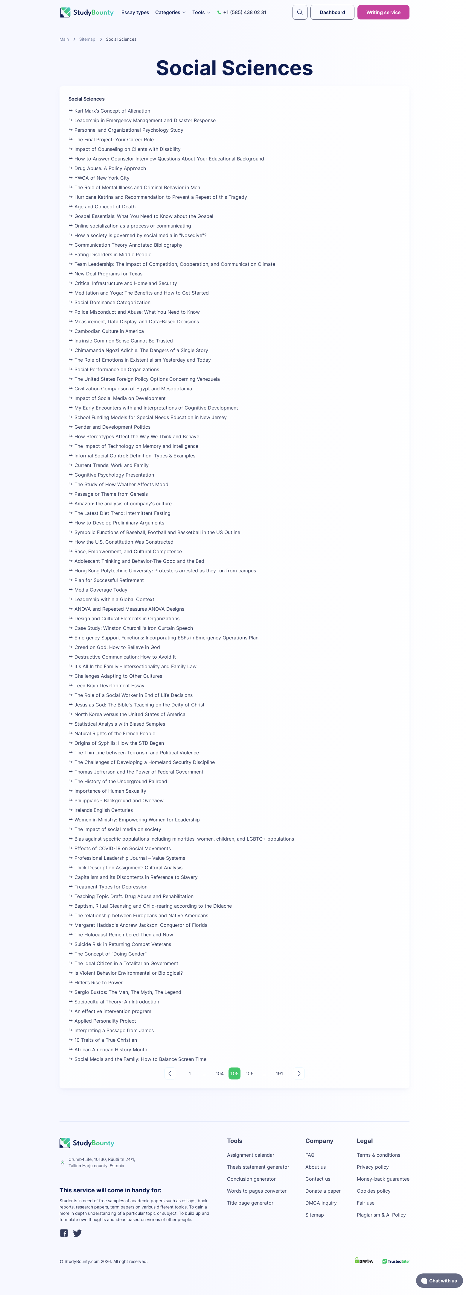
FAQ (309, 1155)
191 (279, 1073)
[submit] (300, 12)
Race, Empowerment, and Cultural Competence (125, 551)
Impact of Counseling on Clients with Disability (124, 149)
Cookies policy (374, 1191)
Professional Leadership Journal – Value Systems (126, 858)
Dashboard (332, 12)
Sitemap (87, 39)
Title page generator (250, 1203)
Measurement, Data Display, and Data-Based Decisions (133, 321)
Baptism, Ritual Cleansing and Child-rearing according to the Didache (150, 906)
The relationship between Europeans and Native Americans (138, 915)
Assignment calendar (250, 1155)
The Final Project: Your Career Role (111, 139)
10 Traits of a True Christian (102, 1040)
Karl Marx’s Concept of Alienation (109, 111)
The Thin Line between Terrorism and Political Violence (133, 753)
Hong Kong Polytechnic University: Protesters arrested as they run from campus (162, 571)
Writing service (383, 12)
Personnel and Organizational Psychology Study (125, 130)
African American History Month (107, 1050)
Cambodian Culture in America (106, 331)
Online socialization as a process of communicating (129, 226)
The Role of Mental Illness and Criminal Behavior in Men (134, 187)
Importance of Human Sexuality (107, 791)
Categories (170, 12)
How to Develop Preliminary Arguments (116, 523)
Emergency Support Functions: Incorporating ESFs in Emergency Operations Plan (163, 638)
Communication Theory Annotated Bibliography (125, 245)
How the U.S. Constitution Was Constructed (120, 542)
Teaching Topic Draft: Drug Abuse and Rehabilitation (131, 896)
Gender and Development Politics (109, 427)
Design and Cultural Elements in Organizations (123, 618)
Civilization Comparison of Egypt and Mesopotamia (130, 389)
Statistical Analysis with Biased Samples (116, 724)
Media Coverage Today (97, 590)
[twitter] (77, 1234)
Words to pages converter (257, 1191)
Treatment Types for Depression (107, 887)
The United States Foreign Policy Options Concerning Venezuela (144, 379)
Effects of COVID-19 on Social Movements (119, 848)
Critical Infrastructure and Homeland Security (122, 283)
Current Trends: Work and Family (108, 465)
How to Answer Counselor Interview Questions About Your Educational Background (166, 159)
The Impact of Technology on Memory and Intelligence (133, 446)
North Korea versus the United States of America (126, 714)
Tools (201, 12)
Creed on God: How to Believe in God (114, 647)
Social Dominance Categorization (109, 302)
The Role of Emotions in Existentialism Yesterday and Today (139, 360)
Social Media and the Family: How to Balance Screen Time (137, 1059)
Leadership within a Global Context (111, 599)
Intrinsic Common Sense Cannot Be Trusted (120, 341)
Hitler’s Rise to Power (95, 982)
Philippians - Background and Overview (116, 800)
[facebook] (64, 1234)
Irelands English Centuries (100, 810)
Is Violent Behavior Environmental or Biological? (125, 973)
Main (64, 39)
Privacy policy (373, 1167)
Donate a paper (323, 1191)
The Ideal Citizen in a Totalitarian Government (123, 963)
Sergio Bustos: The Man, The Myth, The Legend (124, 992)
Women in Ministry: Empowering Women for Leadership (134, 820)
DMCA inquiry (321, 1203)
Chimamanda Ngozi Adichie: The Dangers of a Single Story (138, 350)
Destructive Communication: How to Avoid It (122, 657)
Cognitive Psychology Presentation (111, 475)
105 (234, 1073)
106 (250, 1073)
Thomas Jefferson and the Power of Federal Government (135, 772)
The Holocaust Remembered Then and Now (120, 935)
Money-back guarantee (383, 1179)
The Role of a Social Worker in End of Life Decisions (130, 695)
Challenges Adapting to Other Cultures (115, 676)
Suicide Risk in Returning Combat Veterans (119, 944)
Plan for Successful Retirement (106, 580)
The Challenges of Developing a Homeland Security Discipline (141, 762)
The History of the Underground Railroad (117, 781)
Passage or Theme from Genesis (108, 494)
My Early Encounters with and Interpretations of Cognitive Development (153, 408)
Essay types (135, 12)
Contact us (317, 1179)
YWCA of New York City (99, 178)
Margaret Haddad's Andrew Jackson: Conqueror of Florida (138, 925)
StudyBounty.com (82, 1261)
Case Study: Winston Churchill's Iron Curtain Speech (130, 628)
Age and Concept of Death (101, 207)
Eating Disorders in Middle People (109, 254)
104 (220, 1073)
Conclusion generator (251, 1179)
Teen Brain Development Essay (106, 686)
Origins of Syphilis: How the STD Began (116, 743)
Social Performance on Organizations (113, 369)
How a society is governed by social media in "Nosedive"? (137, 235)
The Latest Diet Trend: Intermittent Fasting (119, 513)
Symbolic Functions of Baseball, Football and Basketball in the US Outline (154, 532)
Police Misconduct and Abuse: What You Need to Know (134, 312)
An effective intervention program (109, 1011)
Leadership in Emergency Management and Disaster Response (142, 120)
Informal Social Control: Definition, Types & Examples (131, 456)
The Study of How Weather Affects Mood (118, 484)
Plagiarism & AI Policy (381, 1215)
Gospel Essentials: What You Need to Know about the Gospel (140, 216)
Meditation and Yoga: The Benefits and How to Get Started (138, 293)
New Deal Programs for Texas (105, 274)
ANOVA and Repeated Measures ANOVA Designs (126, 609)
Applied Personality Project (102, 1021)
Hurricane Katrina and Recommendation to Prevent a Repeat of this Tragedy (157, 197)
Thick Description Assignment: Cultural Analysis (125, 868)
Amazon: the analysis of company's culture (120, 504)
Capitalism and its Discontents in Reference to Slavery (133, 877)
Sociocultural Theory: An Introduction (113, 1002)
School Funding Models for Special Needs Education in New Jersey (147, 417)
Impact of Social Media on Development (117, 398)
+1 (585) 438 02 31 (242, 12)
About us (315, 1167)
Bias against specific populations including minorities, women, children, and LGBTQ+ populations (181, 839)
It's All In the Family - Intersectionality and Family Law (132, 666)
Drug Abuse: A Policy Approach (107, 168)
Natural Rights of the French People (111, 733)
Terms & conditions (378, 1155)
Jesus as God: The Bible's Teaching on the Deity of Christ (136, 705)
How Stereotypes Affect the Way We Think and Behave (133, 436)
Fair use (365, 1203)
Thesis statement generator (258, 1167)
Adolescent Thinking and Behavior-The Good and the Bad (136, 561)
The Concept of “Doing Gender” (107, 954)
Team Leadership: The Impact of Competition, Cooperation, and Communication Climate (171, 264)
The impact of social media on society (114, 829)
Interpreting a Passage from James (111, 1030)
